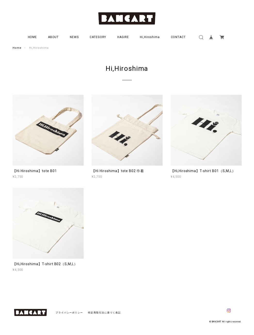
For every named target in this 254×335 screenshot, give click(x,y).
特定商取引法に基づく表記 (104, 312)
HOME (32, 37)
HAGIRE (123, 37)
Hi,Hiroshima (150, 37)
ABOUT (53, 37)
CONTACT (178, 37)
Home (17, 47)
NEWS (74, 37)
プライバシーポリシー (69, 312)
